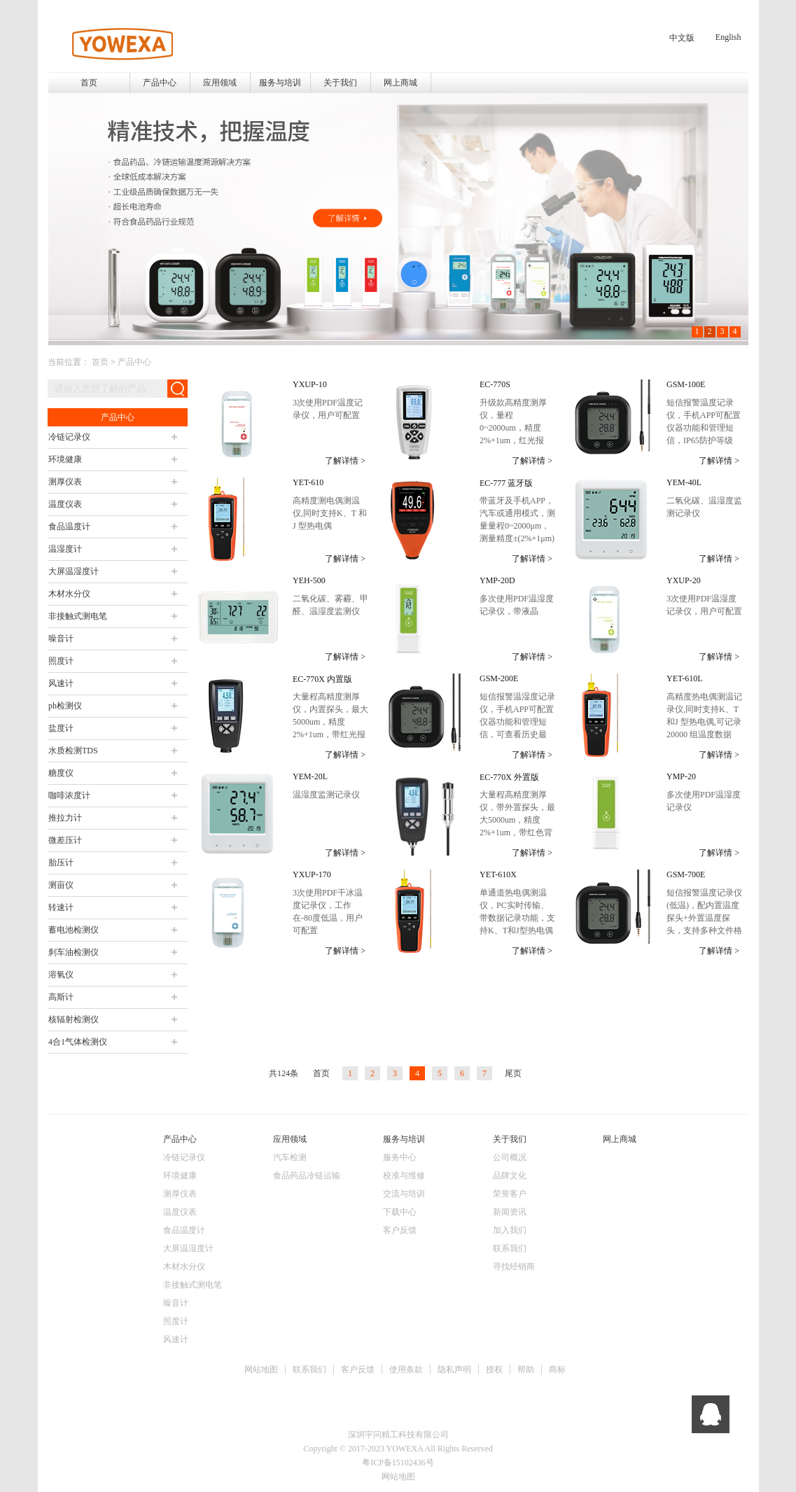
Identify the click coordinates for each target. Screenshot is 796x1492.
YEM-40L (683, 482)
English (728, 37)
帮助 (525, 1369)
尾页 (513, 1073)
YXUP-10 (310, 384)
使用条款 (406, 1369)
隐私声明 (454, 1369)
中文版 (681, 38)
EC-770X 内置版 (322, 679)
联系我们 (309, 1369)
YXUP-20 (683, 580)
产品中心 (134, 362)
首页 (89, 83)
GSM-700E (685, 874)
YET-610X (498, 874)
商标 (557, 1369)
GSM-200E (499, 678)
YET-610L (684, 678)
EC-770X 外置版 (509, 777)
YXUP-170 (312, 874)
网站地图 (261, 1369)
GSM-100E (685, 384)
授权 (494, 1369)
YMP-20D (497, 580)
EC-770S (495, 384)
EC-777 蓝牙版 (506, 483)
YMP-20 (681, 776)
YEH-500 (309, 580)
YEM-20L (310, 776)
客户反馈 (358, 1369)
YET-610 (308, 482)
